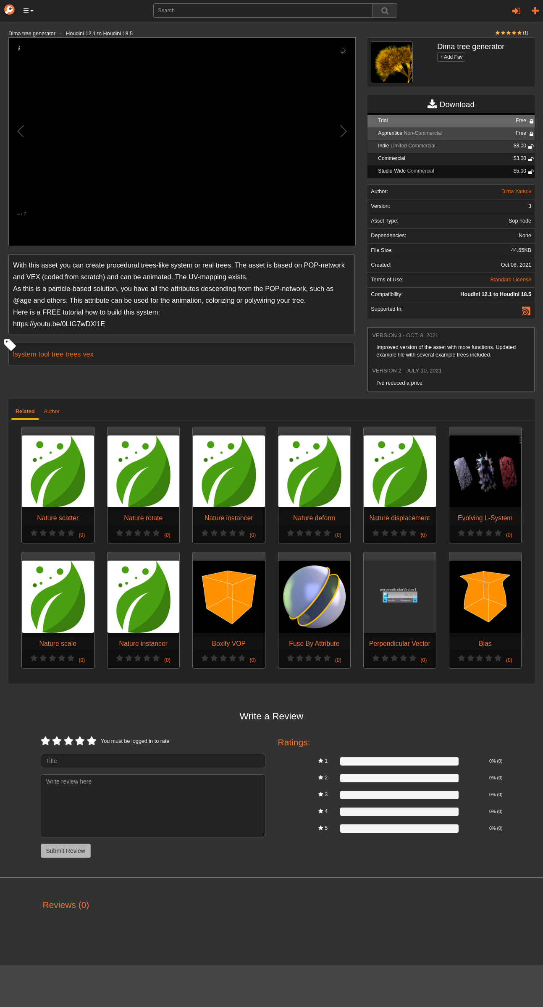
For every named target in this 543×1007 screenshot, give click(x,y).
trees (73, 354)
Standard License (510, 280)
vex (88, 354)
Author (52, 411)
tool (43, 354)
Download (451, 104)
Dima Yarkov (516, 191)
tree (57, 354)
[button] (28, 10)
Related (25, 411)
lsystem (24, 354)
